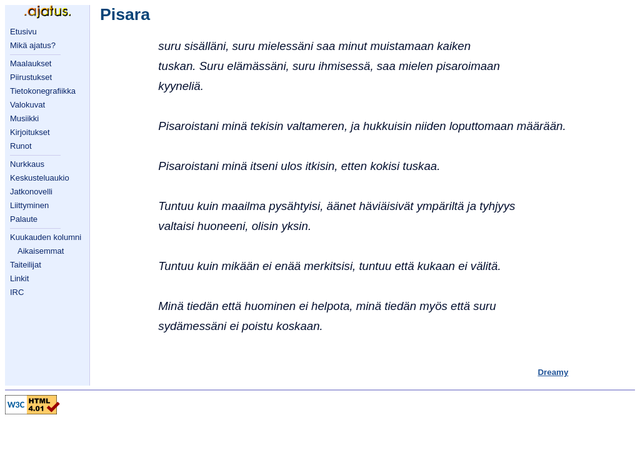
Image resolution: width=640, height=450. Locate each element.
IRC (17, 292)
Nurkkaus (27, 164)
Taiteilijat (25, 264)
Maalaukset (30, 63)
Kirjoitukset (30, 132)
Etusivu (23, 31)
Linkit (19, 278)
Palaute (24, 219)
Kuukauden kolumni (45, 237)
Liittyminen (29, 205)
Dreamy (553, 372)
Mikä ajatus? (33, 45)
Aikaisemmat (41, 251)
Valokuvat (27, 104)
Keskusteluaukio (39, 177)
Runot (21, 146)
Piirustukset (31, 77)
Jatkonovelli (31, 191)
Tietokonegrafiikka (43, 91)
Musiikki (24, 118)
